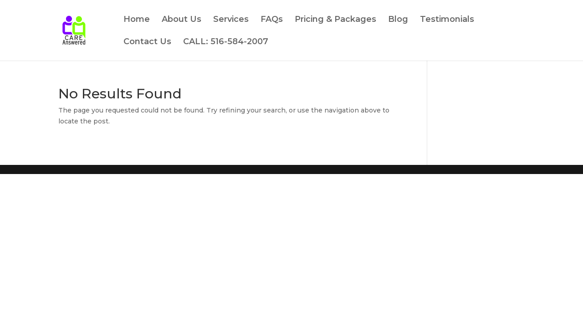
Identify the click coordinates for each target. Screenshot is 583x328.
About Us (181, 20)
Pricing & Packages (335, 20)
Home (136, 20)
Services (231, 20)
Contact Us (147, 42)
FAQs (272, 20)
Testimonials (447, 20)
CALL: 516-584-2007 (225, 42)
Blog (398, 20)
